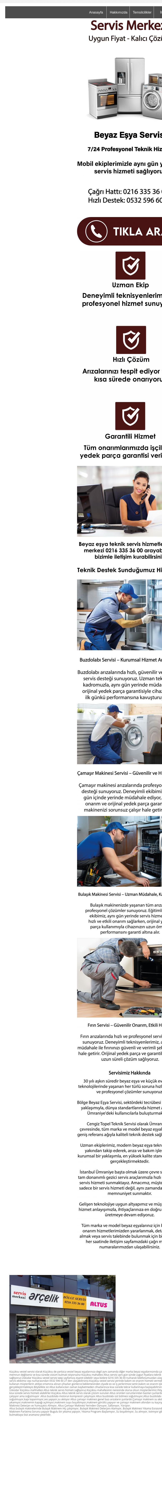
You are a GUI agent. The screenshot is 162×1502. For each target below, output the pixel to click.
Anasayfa (96, 12)
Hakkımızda (118, 12)
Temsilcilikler (142, 12)
